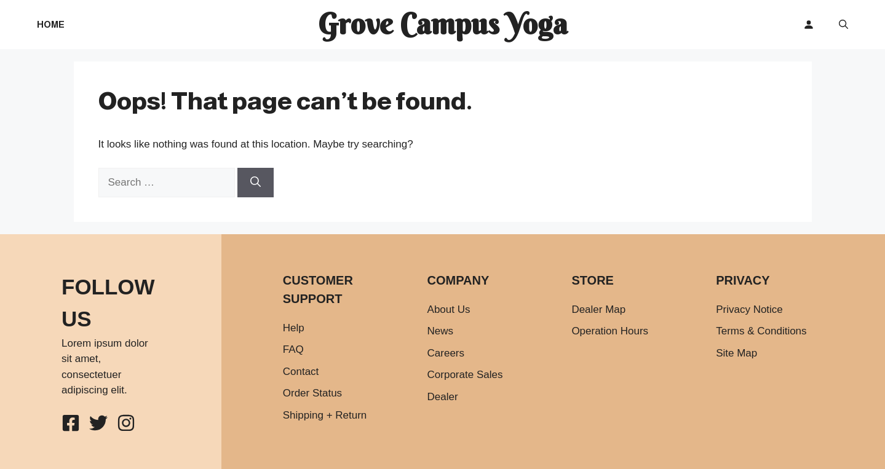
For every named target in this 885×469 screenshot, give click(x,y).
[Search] (255, 182)
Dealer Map (598, 309)
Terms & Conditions (761, 331)
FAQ (293, 349)
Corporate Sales (465, 374)
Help (293, 328)
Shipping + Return (325, 415)
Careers (445, 353)
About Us (448, 309)
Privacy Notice (749, 309)
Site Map (736, 353)
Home (51, 24)
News (440, 331)
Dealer (442, 397)
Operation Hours (609, 331)
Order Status (312, 393)
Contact (301, 371)
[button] (843, 24)
